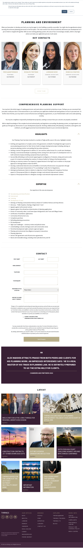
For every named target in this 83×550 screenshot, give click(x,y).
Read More (4, 425)
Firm (39, 520)
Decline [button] (71, 11)
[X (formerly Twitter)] (3, 519)
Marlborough (27, 536)
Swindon (25, 528)
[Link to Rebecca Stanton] (72, 63)
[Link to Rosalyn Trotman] (31, 63)
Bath (23, 518)
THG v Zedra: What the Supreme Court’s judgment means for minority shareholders (51, 484)
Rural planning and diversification (20, 196)
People (40, 518)
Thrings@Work (58, 518)
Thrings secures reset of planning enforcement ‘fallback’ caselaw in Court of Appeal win (62, 420)
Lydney (24, 534)
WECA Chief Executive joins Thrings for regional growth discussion (18, 421)
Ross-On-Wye (26, 531)
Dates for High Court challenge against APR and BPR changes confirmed (69, 454)
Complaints (73, 522)
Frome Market (27, 539)
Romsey (24, 526)
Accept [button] (64, 11)
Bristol (24, 520)
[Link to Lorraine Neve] (52, 63)
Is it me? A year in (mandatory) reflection (40, 455)
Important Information (28, 488)
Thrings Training (59, 520)
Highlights (41, 134)
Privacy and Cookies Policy (74, 530)
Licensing (13, 200)
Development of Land (16, 203)
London (24, 523)
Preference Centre (73, 525)
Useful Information (73, 518)
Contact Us (42, 528)
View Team (41, 91)
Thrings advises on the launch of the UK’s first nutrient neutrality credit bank (10, 484)
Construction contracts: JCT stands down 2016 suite (13, 455)
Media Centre (73, 533)
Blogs (55, 526)
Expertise (41, 185)
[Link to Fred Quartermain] (10, 63)
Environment (14, 198)
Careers (40, 526)
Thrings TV (57, 523)
